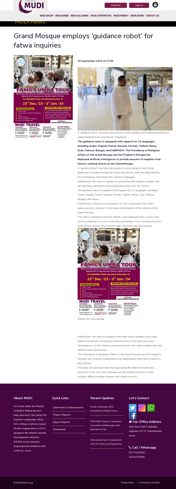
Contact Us (152, 15)
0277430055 (137, 452)
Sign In (139, 5)
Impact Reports (61, 422)
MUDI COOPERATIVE (101, 15)
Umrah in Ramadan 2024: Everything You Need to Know (104, 408)
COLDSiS (155, 482)
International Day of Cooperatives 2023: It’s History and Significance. (106, 442)
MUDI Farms (62, 15)
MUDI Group (46, 15)
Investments (121, 15)
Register (116, 5)
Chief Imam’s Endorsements (68, 407)
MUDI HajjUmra (80, 15)
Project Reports (62, 415)
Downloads (59, 429)
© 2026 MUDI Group (23, 482)
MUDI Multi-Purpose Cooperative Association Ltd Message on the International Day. (106, 425)
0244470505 (137, 457)
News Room (137, 15)
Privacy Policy (127, 482)
